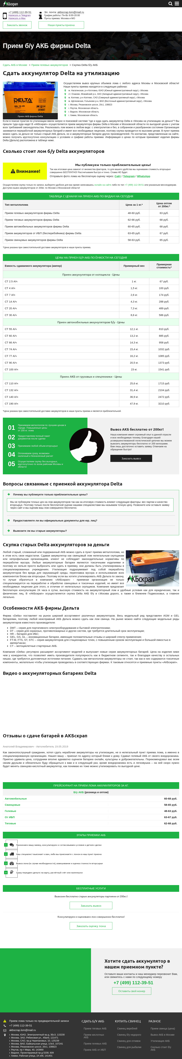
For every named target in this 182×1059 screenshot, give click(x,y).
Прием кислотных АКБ (94, 1036)
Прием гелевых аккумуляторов (24, 212)
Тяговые (10, 823)
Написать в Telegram (20, 15)
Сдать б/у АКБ (93, 1021)
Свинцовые (12, 804)
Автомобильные (16, 798)
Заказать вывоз (131, 458)
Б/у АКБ (79, 792)
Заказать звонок (17, 25)
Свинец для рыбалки (129, 1047)
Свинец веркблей (127, 1028)
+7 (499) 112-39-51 (20, 12)
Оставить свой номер (133, 991)
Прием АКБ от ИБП (95, 1049)
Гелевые (10, 810)
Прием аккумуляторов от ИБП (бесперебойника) (35, 233)
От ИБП (10, 817)
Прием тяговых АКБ (95, 1028)
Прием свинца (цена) (163, 1028)
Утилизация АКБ (160, 1041)
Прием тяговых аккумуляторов (23, 219)
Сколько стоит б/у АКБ (161, 1048)
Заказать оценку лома (91, 926)
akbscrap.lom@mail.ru (70, 12)
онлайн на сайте (102, 185)
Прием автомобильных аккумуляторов (28, 226)
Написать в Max (17, 18)
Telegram (129, 176)
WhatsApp (143, 176)
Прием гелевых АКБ (95, 1043)
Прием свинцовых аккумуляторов (25, 239)
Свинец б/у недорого (129, 1034)
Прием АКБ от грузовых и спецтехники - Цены (91, 376)
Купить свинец (128, 1021)
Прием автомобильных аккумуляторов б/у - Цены (91, 322)
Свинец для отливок (128, 1041)
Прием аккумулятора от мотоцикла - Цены (91, 274)
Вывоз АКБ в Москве (163, 1034)
